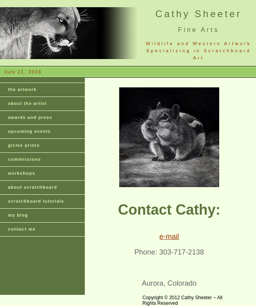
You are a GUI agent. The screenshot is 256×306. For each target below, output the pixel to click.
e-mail (169, 237)
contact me (22, 229)
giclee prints (24, 145)
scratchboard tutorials (36, 201)
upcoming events (29, 131)
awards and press (30, 117)
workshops (21, 173)
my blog (18, 215)
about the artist (27, 103)
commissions (24, 159)
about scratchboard (32, 187)
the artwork (22, 89)
